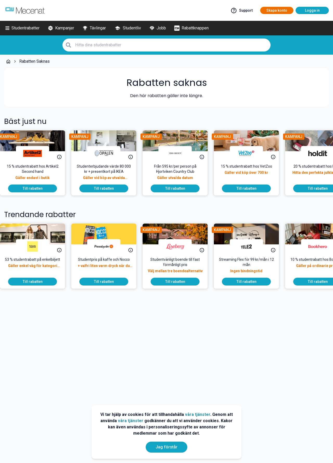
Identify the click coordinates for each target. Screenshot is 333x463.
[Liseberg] (179, 246)
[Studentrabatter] (22, 28)
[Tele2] (250, 246)
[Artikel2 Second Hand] (36, 153)
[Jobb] (157, 28)
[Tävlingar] (94, 28)
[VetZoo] (250, 153)
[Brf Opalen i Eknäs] (108, 153)
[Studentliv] (127, 28)
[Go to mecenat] (25, 10)
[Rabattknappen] (191, 28)
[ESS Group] (179, 153)
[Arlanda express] (36, 246)
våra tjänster (197, 414)
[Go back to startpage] (8, 61)
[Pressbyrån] (108, 246)
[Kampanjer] (61, 28)
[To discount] (36, 188)
